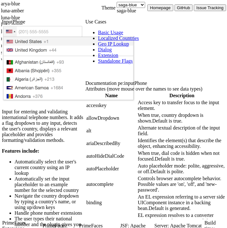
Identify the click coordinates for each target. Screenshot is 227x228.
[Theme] (131, 5)
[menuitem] (162, 32)
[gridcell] (111, 105)
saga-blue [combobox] (126, 10)
